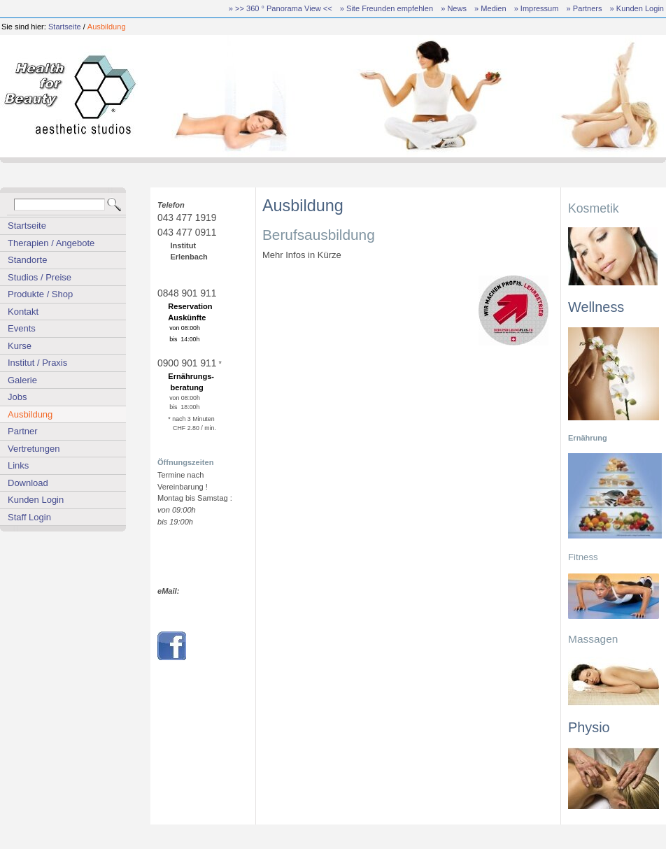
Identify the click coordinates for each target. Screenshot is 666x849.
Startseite (64, 26)
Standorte (27, 260)
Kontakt (23, 311)
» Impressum (536, 8)
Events (22, 328)
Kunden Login (36, 499)
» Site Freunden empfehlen (386, 8)
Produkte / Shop (40, 294)
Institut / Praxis (37, 362)
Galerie (22, 380)
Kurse (19, 346)
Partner (23, 431)
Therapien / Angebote (51, 243)
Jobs (17, 397)
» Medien (490, 8)
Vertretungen (33, 448)
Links (18, 465)
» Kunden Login (637, 8)
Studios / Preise (39, 277)
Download (28, 483)
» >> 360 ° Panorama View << (280, 8)
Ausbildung (106, 26)
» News (454, 8)
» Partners (584, 8)
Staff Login (29, 517)
